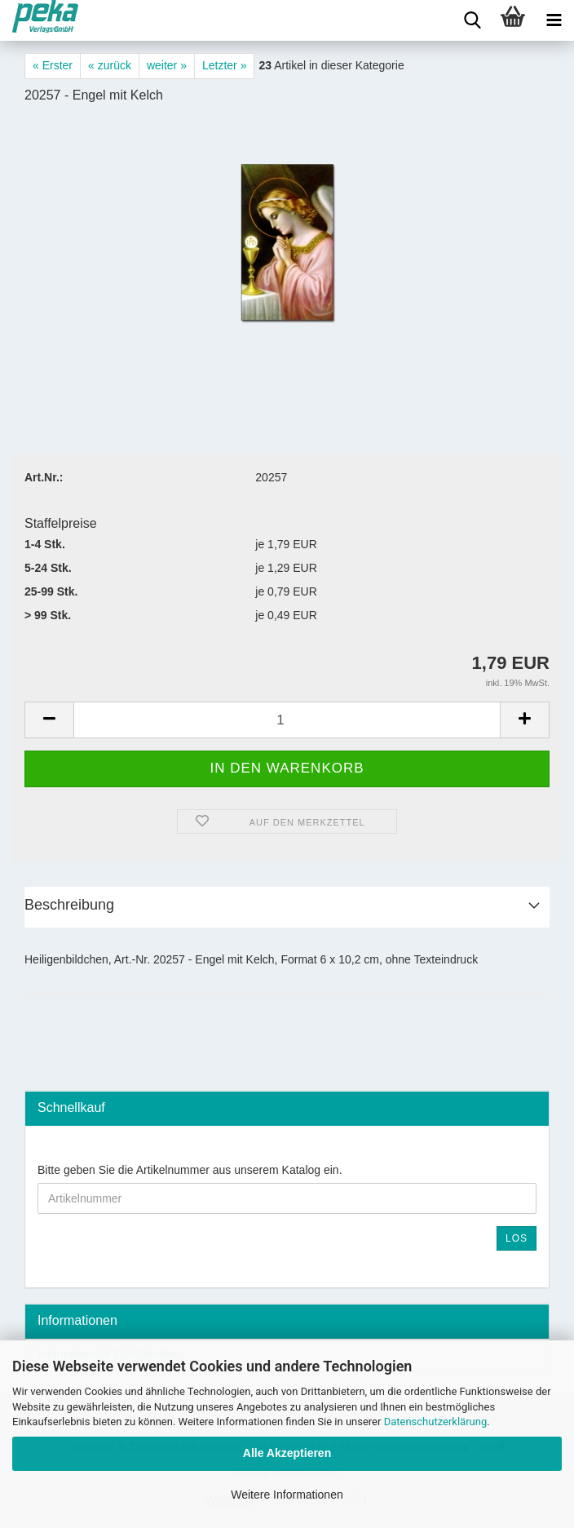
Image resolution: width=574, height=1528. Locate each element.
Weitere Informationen (286, 1494)
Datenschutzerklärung (436, 1421)
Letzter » (224, 65)
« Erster (53, 65)
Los (517, 1238)
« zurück (109, 65)
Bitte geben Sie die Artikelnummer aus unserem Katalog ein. (190, 1169)
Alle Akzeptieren (287, 1452)
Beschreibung (69, 905)
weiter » (167, 65)
